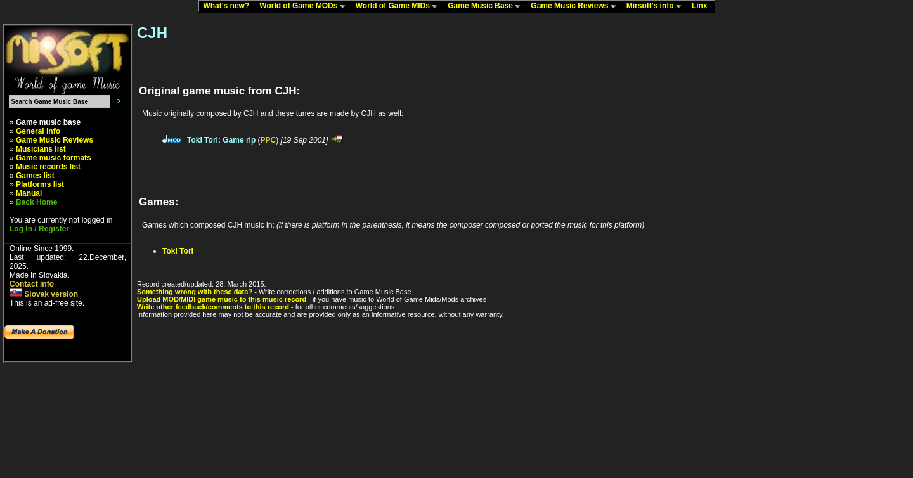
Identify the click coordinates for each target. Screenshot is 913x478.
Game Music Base (487, 6)
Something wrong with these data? (194, 291)
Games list (35, 175)
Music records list (48, 166)
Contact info (32, 284)
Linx (702, 6)
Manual (29, 193)
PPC (268, 140)
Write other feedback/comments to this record (213, 307)
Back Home (36, 202)
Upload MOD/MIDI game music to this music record (221, 299)
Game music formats (53, 157)
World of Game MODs (305, 6)
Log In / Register (39, 228)
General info (38, 131)
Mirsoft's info (657, 6)
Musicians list (41, 149)
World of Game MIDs (399, 6)
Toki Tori (177, 251)
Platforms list (40, 184)
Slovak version (44, 294)
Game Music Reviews (576, 6)
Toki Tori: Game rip (221, 140)
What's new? (229, 6)
